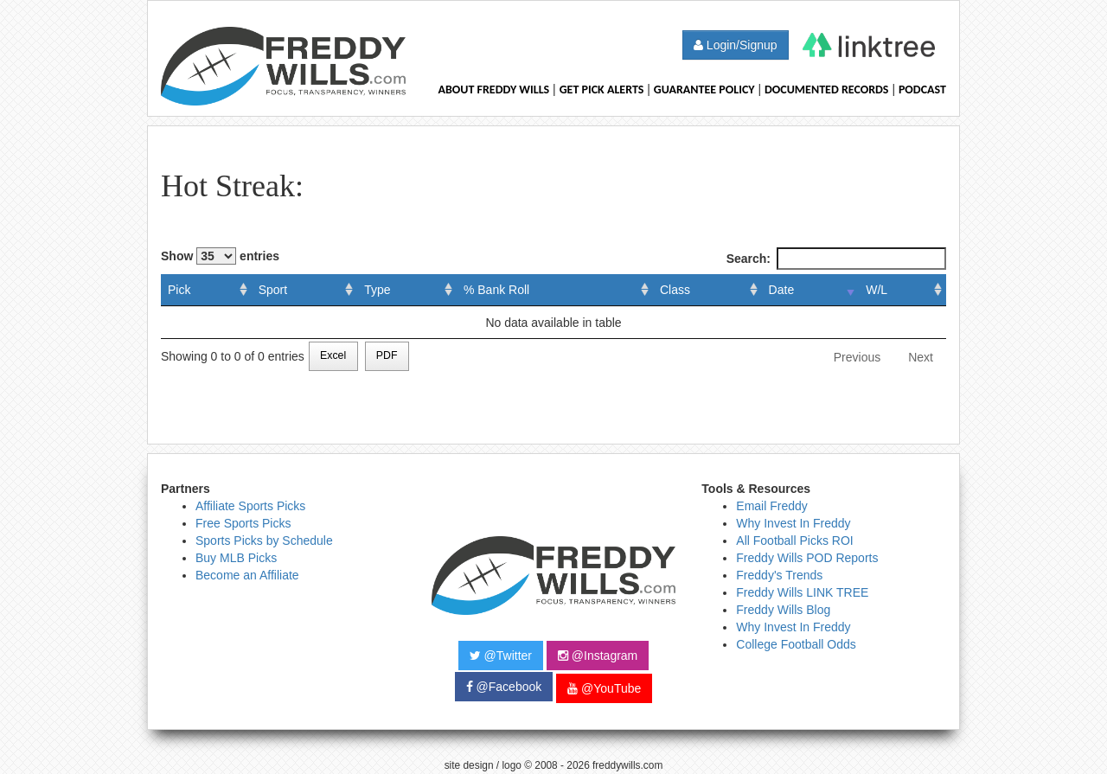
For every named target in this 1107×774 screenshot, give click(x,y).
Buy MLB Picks (236, 558)
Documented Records (827, 89)
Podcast (922, 89)
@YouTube (604, 688)
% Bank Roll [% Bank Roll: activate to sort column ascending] (496, 290)
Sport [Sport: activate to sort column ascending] (273, 290)
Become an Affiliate (247, 575)
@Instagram (597, 655)
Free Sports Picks (243, 523)
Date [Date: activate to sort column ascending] (782, 290)
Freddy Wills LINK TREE (802, 592)
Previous (857, 357)
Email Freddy (771, 506)
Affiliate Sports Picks (250, 506)
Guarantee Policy (704, 89)
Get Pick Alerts (602, 89)
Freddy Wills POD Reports (807, 558)
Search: (836, 258)
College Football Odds (796, 644)
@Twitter (501, 655)
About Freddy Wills (493, 89)
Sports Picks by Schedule (264, 540)
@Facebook (504, 687)
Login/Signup (735, 45)
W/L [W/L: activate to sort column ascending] (876, 290)
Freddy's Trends (779, 575)
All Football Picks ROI (794, 540)
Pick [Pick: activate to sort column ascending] (179, 290)
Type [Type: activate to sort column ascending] (377, 290)
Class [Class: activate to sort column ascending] (675, 290)
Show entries (220, 256)
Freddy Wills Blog (783, 610)
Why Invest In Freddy (793, 523)
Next (920, 357)
